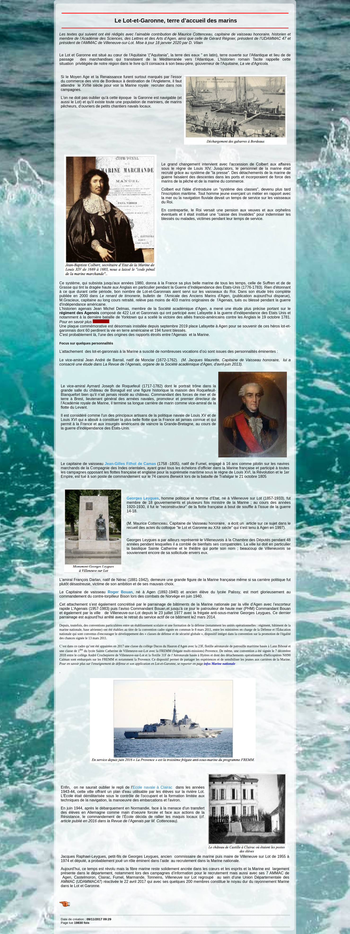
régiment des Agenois (79, 313)
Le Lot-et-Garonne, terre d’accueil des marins (62, 7)
